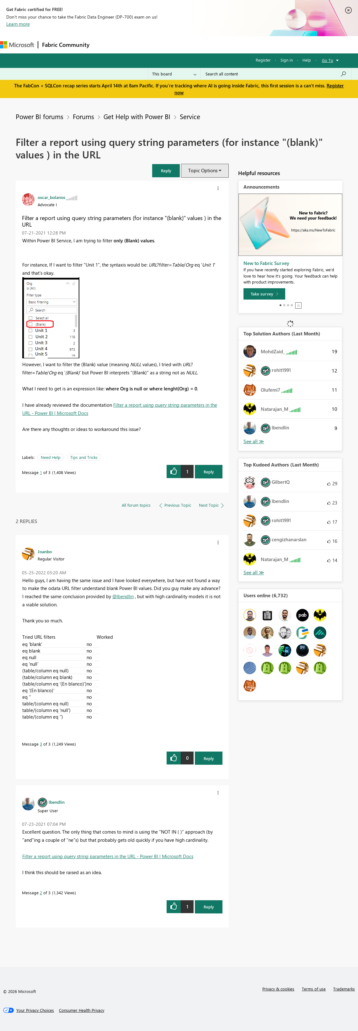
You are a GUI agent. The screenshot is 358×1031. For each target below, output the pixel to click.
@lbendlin (123, 596)
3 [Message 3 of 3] (41, 744)
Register (263, 60)
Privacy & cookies (278, 988)
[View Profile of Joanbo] (45, 551)
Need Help (51, 457)
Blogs (213, 44)
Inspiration (131, 44)
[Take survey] (264, 294)
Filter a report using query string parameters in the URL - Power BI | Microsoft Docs (107, 856)
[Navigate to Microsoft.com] (17, 44)
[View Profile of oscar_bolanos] (51, 197)
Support (263, 44)
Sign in (287, 60)
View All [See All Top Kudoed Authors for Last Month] (253, 572)
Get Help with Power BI (137, 116)
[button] (166, 170)
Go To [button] (327, 60)
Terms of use (314, 988)
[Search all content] (276, 74)
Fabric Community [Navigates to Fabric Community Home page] (65, 44)
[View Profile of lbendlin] (57, 802)
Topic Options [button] (202, 170)
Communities (185, 44)
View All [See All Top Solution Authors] (253, 441)
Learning (237, 44)
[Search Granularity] (174, 74)
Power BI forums (39, 116)
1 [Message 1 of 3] (41, 472)
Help (306, 60)
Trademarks (344, 988)
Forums (103, 44)
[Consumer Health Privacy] (81, 1010)
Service (190, 116)
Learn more (18, 24)
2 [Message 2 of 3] (41, 892)
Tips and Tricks (84, 457)
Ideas (157, 44)
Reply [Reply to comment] (209, 758)
